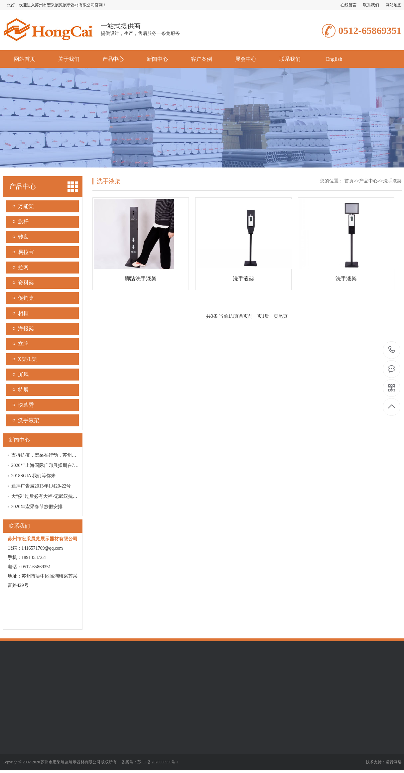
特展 (23, 389)
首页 (349, 180)
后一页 (271, 316)
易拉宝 (26, 252)
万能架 (26, 206)
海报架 (26, 328)
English (334, 59)
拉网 (23, 267)
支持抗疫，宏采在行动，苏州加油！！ (50, 455)
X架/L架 (27, 359)
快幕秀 (26, 405)
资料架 (26, 282)
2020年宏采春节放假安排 (37, 506)
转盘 (23, 237)
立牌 (23, 344)
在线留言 (348, 5)
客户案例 (201, 59)
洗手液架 (28, 420)
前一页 (255, 316)
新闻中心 (157, 59)
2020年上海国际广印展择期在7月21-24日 (52, 465)
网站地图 (394, 5)
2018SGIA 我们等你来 (33, 475)
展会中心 (245, 59)
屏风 (23, 374)
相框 (23, 313)
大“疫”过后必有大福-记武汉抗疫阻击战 (51, 496)
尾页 (283, 316)
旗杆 (23, 221)
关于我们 (68, 59)
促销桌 (26, 298)
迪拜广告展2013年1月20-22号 (41, 486)
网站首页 (24, 59)
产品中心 (113, 59)
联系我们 (371, 5)
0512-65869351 (392, 350)
